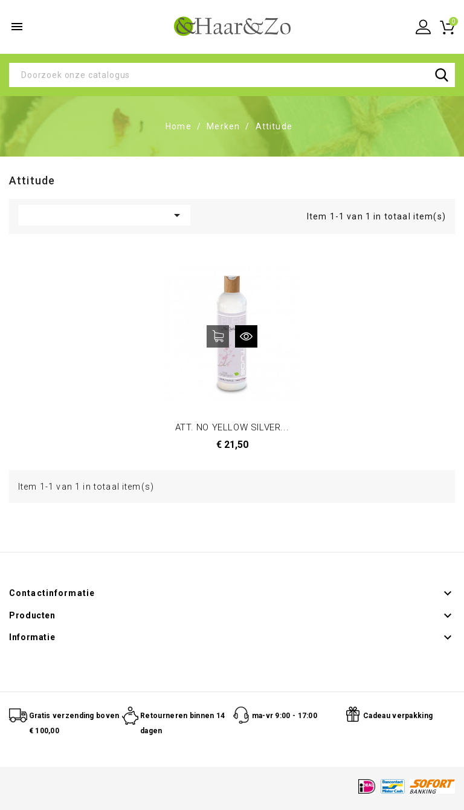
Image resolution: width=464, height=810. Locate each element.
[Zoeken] (232, 75)
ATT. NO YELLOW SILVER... (232, 427)
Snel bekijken (246, 336)
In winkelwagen (218, 336)
